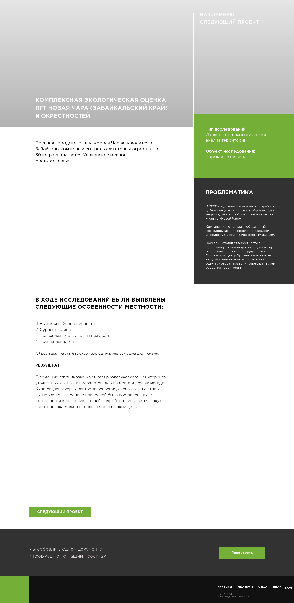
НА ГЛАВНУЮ (217, 15)
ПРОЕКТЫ (245, 587)
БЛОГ (277, 587)
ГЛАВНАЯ (224, 587)
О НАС (262, 587)
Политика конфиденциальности (233, 595)
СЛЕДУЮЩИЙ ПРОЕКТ (229, 22)
